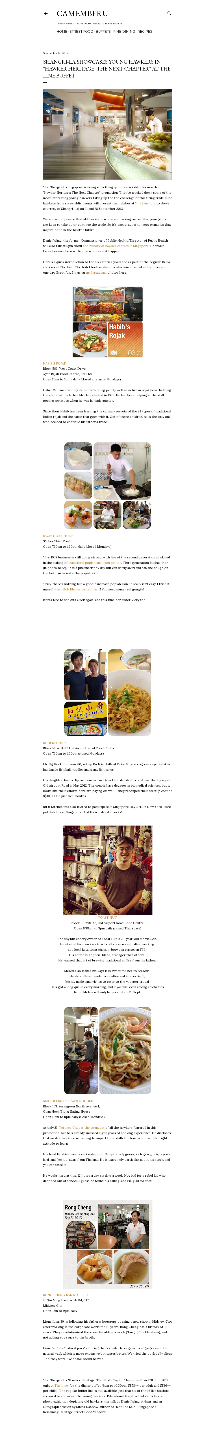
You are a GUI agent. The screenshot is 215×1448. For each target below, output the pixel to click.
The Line (142, 203)
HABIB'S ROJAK (54, 363)
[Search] (169, 12)
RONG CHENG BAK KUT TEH (65, 1295)
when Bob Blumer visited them (77, 589)
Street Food (81, 32)
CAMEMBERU (82, 13)
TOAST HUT (107, 918)
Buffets (103, 32)
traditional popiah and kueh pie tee (94, 563)
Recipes (144, 32)
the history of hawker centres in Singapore (116, 246)
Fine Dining (124, 32)
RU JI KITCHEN (55, 743)
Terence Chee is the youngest (81, 1128)
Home (61, 32)
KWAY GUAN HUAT (58, 536)
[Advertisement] (79, 629)
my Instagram (96, 272)
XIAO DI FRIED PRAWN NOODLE (68, 1101)
